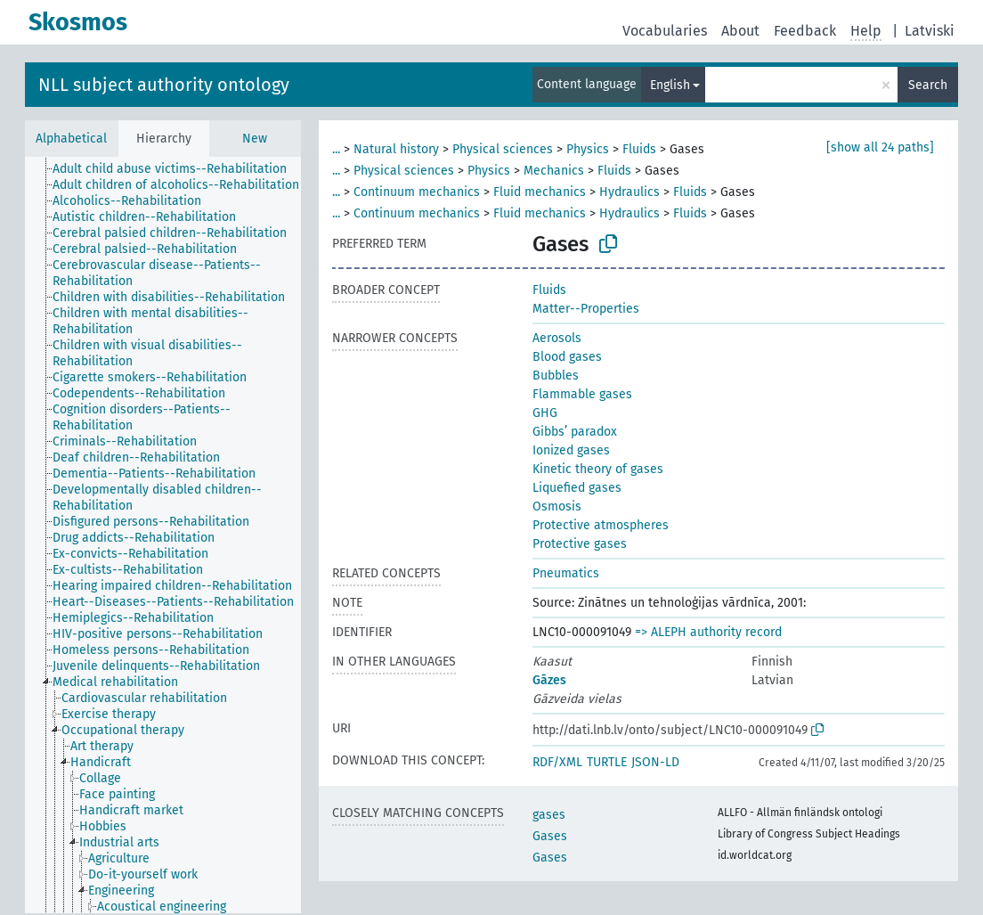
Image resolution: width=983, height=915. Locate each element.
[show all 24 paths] (880, 147)
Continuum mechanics (416, 192)
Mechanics (554, 170)
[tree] (163, 535)
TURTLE (607, 762)
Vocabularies (664, 30)
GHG (544, 413)
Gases (549, 836)
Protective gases (579, 543)
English (670, 85)
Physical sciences (502, 149)
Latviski (930, 30)
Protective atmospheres (600, 525)
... (336, 149)
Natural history (396, 149)
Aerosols (556, 338)
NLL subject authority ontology (163, 84)
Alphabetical (71, 138)
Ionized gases (571, 450)
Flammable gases (582, 394)
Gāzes (549, 680)
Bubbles (555, 375)
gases (548, 814)
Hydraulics (629, 192)
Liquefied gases (576, 487)
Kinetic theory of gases (597, 469)
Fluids (639, 149)
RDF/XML (557, 762)
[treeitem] (177, 169)
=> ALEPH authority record (708, 632)
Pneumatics (565, 573)
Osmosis (556, 506)
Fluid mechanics (539, 192)
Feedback (805, 30)
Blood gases (567, 356)
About (740, 30)
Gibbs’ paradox (574, 431)
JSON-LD (655, 762)
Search (927, 85)
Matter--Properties (585, 308)
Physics (587, 149)
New (254, 138)
